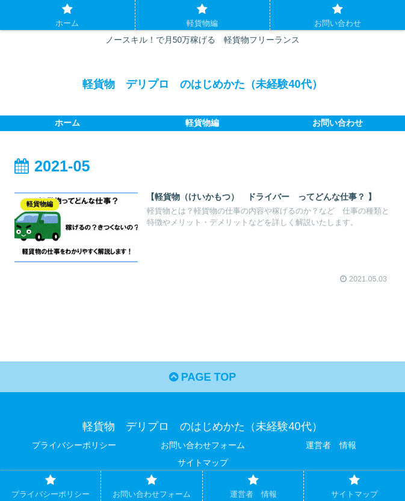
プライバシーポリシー (74, 445)
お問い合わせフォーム (203, 445)
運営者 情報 (331, 445)
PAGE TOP (202, 377)
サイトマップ (203, 462)
